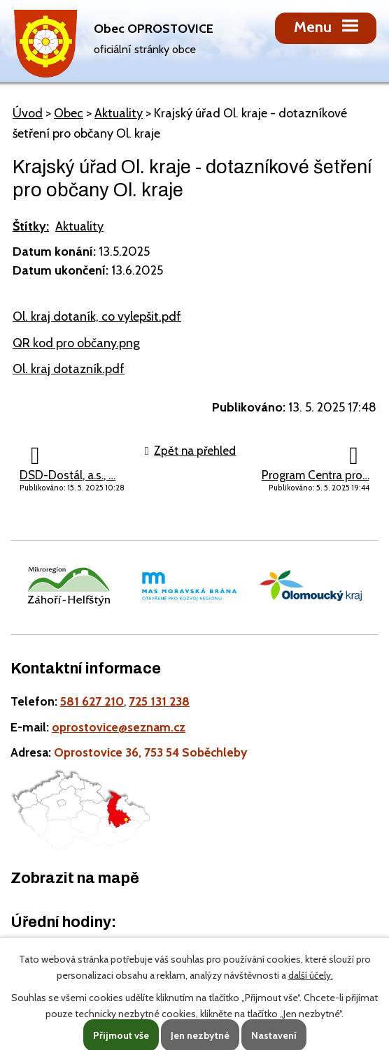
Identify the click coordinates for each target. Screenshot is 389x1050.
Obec (68, 113)
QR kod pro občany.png (76, 343)
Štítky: (31, 226)
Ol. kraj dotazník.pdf (69, 369)
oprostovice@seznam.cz (118, 727)
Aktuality (118, 113)
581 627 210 (92, 701)
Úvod (28, 113)
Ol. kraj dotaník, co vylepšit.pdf (97, 316)
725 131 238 (159, 701)
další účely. (310, 975)
